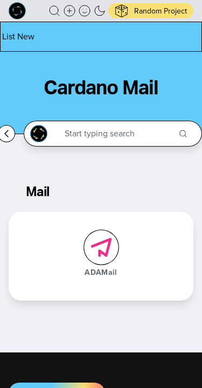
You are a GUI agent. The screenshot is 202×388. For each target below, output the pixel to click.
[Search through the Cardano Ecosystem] (117, 133)
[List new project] (18, 36)
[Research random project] (151, 10)
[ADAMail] (101, 247)
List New (18, 36)
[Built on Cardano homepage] (17, 10)
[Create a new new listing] (69, 10)
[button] (54, 10)
